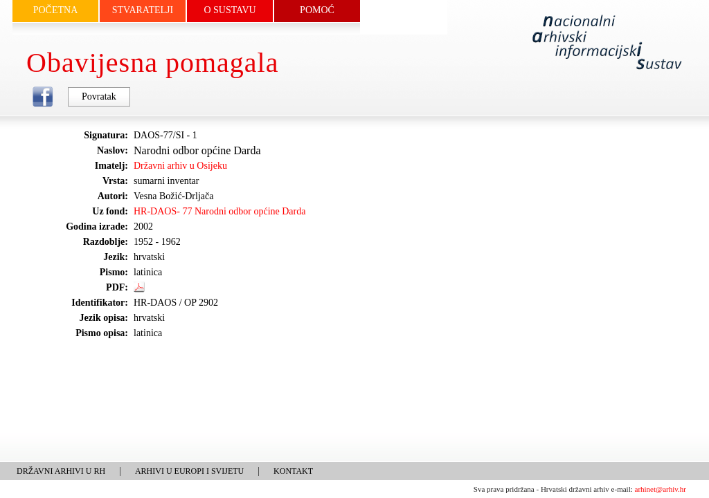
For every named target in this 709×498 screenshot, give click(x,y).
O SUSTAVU (229, 10)
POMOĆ (317, 10)
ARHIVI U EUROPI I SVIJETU (189, 471)
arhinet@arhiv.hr (660, 489)
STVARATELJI (142, 10)
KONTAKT (293, 471)
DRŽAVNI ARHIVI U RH (61, 471)
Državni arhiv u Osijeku (180, 165)
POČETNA (55, 10)
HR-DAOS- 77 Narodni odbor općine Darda (219, 211)
